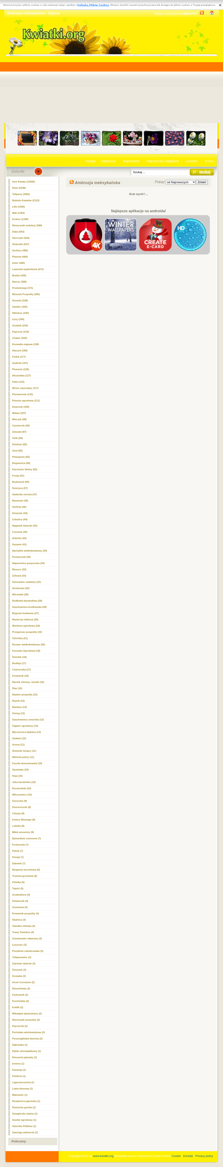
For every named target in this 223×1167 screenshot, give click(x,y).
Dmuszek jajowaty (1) (24, 1057)
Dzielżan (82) (19, 444)
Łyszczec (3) (19, 944)
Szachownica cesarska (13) (28, 719)
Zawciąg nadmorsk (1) (25, 1132)
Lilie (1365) (18, 206)
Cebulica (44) (19, 519)
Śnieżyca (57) (20, 488)
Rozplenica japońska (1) (26, 1101)
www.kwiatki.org (103, 1156)
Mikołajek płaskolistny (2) (27, 1013)
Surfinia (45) (19, 507)
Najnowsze (131, 161)
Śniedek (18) (19, 657)
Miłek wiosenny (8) (23, 832)
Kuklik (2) (17, 1007)
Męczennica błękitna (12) (26, 732)
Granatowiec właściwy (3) (27, 938)
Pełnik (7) (17, 851)
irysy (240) (18, 319)
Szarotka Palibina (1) (24, 1126)
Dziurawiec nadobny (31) (26, 582)
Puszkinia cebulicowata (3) (27, 951)
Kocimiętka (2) (20, 1001)
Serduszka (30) (21, 588)
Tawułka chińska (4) (23, 926)
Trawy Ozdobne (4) (23, 932)
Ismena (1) (18, 1063)
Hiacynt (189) (19, 350)
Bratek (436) (19, 275)
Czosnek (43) (19, 532)
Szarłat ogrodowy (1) (24, 1120)
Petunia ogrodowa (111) (26, 400)
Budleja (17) (19, 663)
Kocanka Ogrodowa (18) (26, 650)
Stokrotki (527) (20, 244)
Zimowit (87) (19, 431)
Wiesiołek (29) (20, 594)
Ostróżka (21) (20, 638)
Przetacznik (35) (21, 557)
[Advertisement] (111, 89)
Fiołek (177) (19, 356)
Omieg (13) (18, 713)
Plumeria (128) (20, 369)
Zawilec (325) (19, 306)
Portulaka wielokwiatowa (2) (28, 1032)
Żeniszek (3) (19, 969)
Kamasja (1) (19, 1069)
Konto (209, 161)
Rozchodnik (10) (21, 788)
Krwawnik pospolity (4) (25, 913)
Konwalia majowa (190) (25, 344)
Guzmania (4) (20, 907)
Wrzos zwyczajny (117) (25, 388)
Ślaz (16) (17, 688)
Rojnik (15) (18, 700)
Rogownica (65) (21, 463)
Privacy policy (204, 1156)
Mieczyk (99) (19, 419)
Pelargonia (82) (21, 456)
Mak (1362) (18, 213)
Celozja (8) (18, 813)
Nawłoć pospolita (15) (24, 694)
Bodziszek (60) (20, 482)
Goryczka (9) (19, 801)
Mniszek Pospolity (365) (26, 294)
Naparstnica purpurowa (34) (28, 563)
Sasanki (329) (20, 300)
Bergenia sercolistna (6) (26, 869)
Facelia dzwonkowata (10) (27, 763)
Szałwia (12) (19, 738)
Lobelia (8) (18, 826)
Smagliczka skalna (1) (25, 1113)
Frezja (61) (18, 475)
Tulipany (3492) (21, 194)
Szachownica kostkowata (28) (29, 607)
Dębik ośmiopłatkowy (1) (26, 1051)
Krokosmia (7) (20, 844)
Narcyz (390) (19, 281)
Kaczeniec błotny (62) (24, 469)
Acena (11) (18, 744)
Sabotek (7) (18, 863)
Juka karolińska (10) (24, 782)
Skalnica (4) (19, 919)
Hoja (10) (17, 776)
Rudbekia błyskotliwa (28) (27, 600)
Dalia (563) (18, 231)
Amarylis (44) (20, 513)
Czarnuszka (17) (21, 669)
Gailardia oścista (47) (24, 494)
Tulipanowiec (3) (21, 957)
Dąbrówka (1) (20, 1044)
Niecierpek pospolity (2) (26, 1019)
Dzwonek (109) (20, 406)
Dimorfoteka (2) (21, 988)
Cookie (176, 1156)
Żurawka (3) (19, 976)
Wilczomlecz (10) (22, 794)
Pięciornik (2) (20, 1026)
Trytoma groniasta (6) (24, 876)
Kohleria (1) (19, 1076)
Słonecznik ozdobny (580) (27, 225)
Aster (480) (18, 263)
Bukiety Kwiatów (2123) (25, 200)
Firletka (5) (18, 882)
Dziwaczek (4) (20, 901)
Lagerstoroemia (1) (23, 1082)
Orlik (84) (17, 438)
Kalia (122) (18, 381)
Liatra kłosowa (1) (22, 1088)
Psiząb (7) (18, 857)
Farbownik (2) (20, 994)
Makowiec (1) (19, 1095)
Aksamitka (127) (21, 375)
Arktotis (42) (19, 538)
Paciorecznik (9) (21, 807)
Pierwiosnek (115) (22, 394)
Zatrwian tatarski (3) (23, 963)
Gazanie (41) (19, 544)
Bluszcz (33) (19, 569)
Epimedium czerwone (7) (26, 838)
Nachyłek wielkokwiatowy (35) (29, 550)
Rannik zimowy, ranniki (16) (28, 682)
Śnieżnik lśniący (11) (24, 750)
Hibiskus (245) (20, 313)
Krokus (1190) (20, 219)
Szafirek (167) (20, 363)
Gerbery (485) (20, 250)
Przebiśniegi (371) (22, 288)
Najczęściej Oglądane (163, 161)
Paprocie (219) (20, 331)
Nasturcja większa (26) (25, 619)
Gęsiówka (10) (20, 769)
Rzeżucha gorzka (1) (24, 1107)
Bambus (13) (19, 707)
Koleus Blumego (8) (23, 819)
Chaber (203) (19, 338)
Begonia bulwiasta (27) (25, 613)
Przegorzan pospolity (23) (27, 632)
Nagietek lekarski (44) (24, 525)
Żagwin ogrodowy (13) (25, 725)
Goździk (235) (20, 325)
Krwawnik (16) (20, 675)
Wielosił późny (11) (23, 757)
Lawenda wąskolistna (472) (28, 269)
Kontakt (188, 1156)
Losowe (192, 161)
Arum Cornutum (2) (23, 982)
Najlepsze (108, 161)
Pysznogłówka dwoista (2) (27, 1038)
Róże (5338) (19, 188)
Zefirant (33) (19, 575)
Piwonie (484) (20, 256)
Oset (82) (17, 450)
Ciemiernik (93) (21, 425)
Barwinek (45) (20, 500)
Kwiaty (91, 161)
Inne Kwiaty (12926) (23, 181)
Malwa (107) (19, 413)
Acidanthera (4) (21, 894)
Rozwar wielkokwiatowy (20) (28, 644)
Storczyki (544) (21, 238)
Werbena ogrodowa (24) (26, 625)
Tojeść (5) (18, 888)
